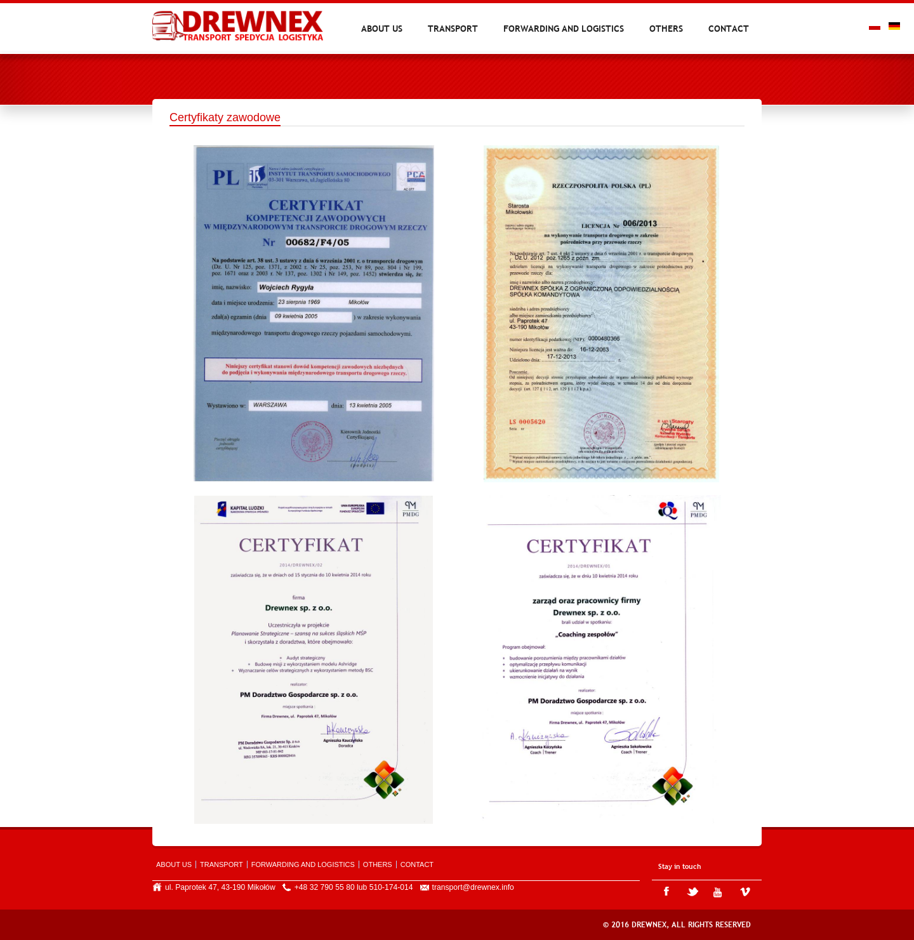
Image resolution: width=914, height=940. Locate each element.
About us (381, 28)
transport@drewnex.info (473, 887)
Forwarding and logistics (563, 28)
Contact (728, 28)
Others (666, 28)
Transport (453, 28)
